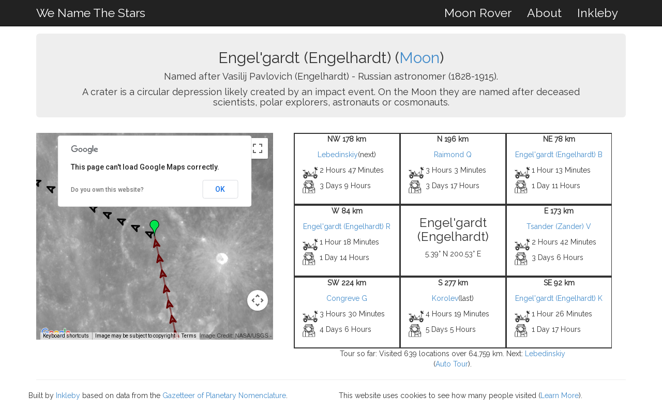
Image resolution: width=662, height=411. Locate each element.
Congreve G (346, 298)
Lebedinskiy (338, 154)
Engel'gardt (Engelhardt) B (559, 154)
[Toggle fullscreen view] (257, 148)
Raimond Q (453, 154)
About (544, 13)
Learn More (559, 395)
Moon (419, 58)
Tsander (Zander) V (558, 226)
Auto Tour (451, 364)
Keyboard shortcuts (66, 336)
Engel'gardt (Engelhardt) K (559, 298)
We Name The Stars (90, 13)
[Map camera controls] (257, 300)
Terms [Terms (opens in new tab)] (189, 336)
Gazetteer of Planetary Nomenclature (224, 395)
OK (220, 189)
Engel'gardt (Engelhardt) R (346, 226)
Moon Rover (477, 13)
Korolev (445, 298)
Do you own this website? (107, 189)
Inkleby (597, 13)
